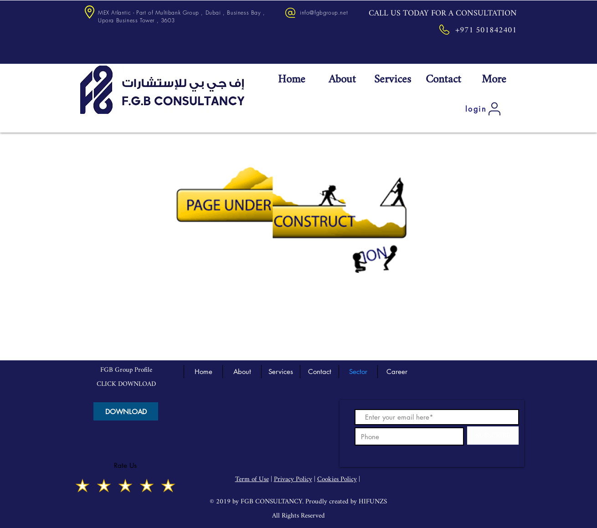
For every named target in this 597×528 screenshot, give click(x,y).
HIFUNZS (373, 502)
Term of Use (252, 479)
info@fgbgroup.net (324, 12)
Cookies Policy (337, 479)
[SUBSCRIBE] (493, 435)
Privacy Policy (293, 479)
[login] (484, 109)
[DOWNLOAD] (125, 411)
